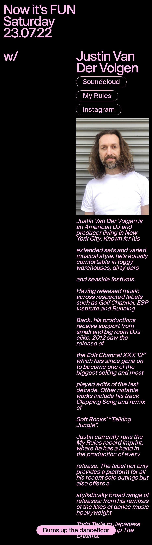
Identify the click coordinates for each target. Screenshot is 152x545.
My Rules (97, 95)
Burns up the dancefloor (76, 530)
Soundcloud (101, 81)
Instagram (99, 109)
